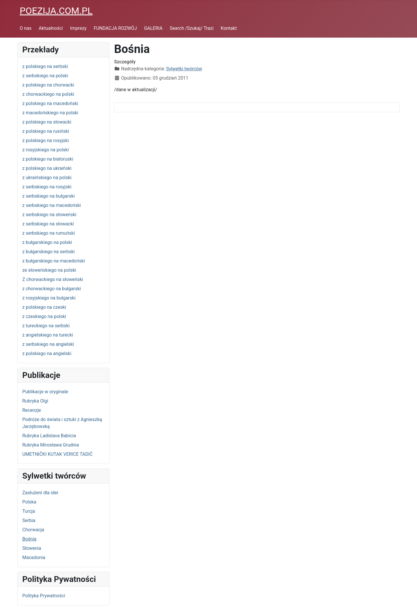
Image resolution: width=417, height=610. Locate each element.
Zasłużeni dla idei (40, 492)
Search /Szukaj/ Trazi (191, 28)
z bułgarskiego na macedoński (53, 261)
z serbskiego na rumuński (48, 233)
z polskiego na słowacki (46, 122)
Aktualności (51, 28)
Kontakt (229, 28)
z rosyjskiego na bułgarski (49, 298)
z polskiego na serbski (45, 66)
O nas (26, 28)
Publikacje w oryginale (45, 391)
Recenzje (31, 410)
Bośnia (29, 539)
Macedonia (33, 557)
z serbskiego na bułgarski (48, 196)
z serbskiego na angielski (48, 344)
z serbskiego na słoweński (49, 214)
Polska (29, 502)
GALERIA (153, 28)
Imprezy (78, 28)
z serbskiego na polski (45, 75)
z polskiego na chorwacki (48, 85)
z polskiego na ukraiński (47, 168)
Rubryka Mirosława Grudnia (50, 445)
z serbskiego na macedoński (51, 205)
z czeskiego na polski (44, 316)
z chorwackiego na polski (48, 94)
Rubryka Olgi (35, 401)
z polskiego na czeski (44, 307)
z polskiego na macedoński (50, 103)
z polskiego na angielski (46, 353)
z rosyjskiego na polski (45, 149)
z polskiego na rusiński (45, 131)
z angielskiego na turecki (47, 335)
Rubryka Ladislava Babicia (49, 435)
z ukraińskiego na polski (47, 177)
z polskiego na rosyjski (45, 140)
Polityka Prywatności (43, 595)
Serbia (28, 520)
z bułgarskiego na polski (47, 242)
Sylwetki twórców (184, 68)
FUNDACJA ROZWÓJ (115, 28)
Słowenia (31, 548)
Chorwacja (33, 529)
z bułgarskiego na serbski (48, 251)
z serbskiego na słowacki (48, 224)
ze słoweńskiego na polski (49, 270)
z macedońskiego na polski (50, 112)
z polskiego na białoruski (47, 159)
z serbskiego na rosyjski (47, 187)
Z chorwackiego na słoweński (52, 279)
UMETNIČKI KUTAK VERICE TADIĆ (57, 454)
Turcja (28, 511)
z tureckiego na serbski (46, 325)
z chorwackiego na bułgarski (51, 288)
